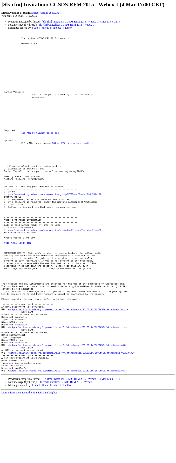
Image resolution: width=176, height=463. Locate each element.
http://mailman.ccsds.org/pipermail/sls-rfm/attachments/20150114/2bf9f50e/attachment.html (68, 364)
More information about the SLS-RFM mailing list (29, 460)
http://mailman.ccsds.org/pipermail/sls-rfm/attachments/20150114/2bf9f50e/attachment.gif (67, 407)
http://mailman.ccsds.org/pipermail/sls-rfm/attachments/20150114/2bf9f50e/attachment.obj (67, 438)
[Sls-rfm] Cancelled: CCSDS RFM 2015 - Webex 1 (66, 24)
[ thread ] (46, 27)
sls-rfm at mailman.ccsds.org (40, 152)
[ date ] (36, 27)
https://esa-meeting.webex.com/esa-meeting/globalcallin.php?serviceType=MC (52, 269)
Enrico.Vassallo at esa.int (45, 12)
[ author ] (68, 27)
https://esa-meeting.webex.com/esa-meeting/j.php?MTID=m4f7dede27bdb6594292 (52, 226)
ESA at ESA (58, 165)
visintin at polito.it (82, 165)
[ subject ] (56, 27)
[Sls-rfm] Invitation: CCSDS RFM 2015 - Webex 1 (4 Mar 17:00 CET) (81, 21)
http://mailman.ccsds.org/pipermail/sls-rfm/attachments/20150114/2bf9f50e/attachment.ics (67, 385)
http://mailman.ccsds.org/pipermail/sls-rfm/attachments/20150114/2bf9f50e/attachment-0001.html (71, 416)
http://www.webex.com (17, 284)
